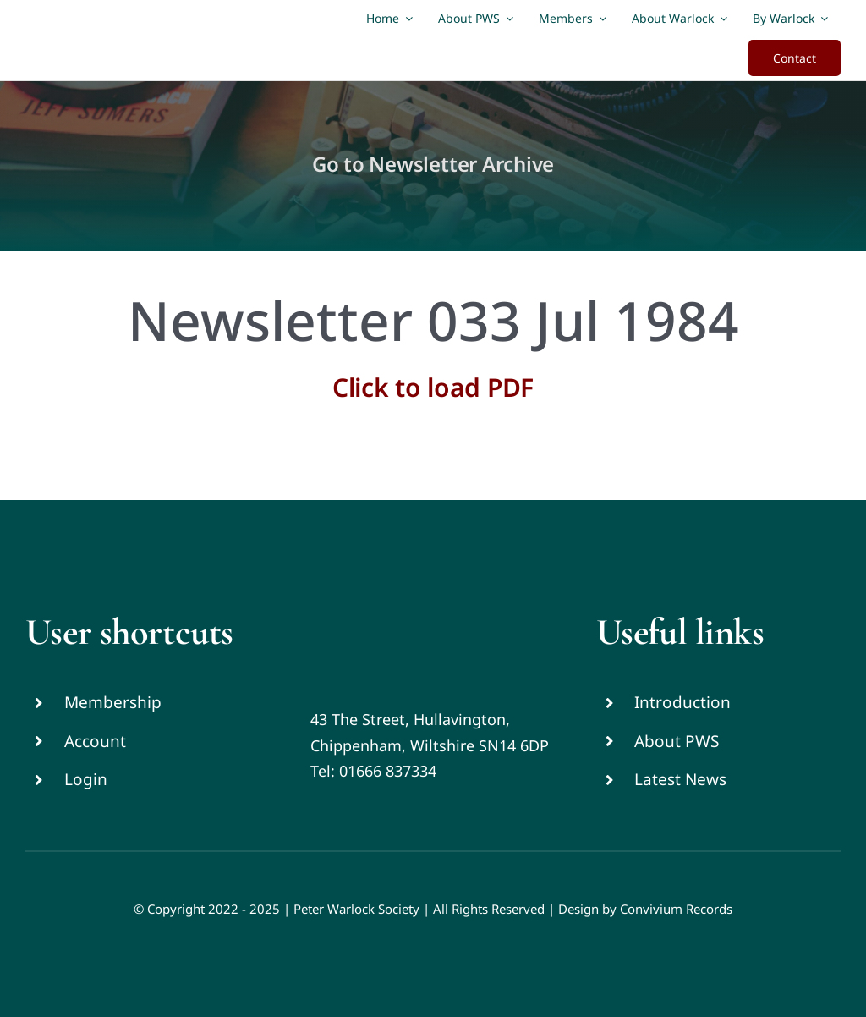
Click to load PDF (433, 387)
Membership (113, 702)
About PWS (676, 741)
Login (85, 779)
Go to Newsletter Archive (433, 164)
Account (95, 741)
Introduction (682, 702)
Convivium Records (676, 908)
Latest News (680, 779)
